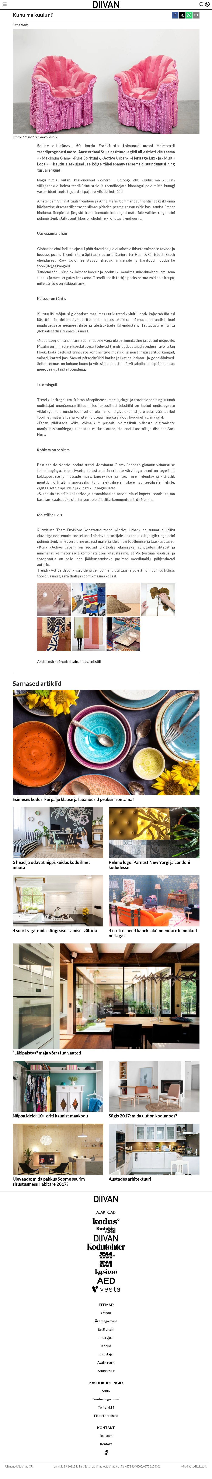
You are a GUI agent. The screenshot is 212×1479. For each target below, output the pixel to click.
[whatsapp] (189, 15)
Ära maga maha (106, 1321)
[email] (196, 15)
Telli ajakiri (106, 1407)
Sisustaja (106, 1354)
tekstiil (95, 661)
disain (73, 661)
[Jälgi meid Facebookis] (106, 1453)
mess (84, 661)
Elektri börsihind (106, 1415)
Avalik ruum (106, 1362)
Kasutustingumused (106, 1399)
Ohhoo (106, 1313)
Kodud (106, 1346)
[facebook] (175, 15)
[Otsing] (201, 4)
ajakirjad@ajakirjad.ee (105, 1466)
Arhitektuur (106, 1371)
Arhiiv (106, 1391)
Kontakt (106, 1444)
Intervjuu (106, 1337)
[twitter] (182, 15)
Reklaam (106, 1435)
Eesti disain (106, 1329)
